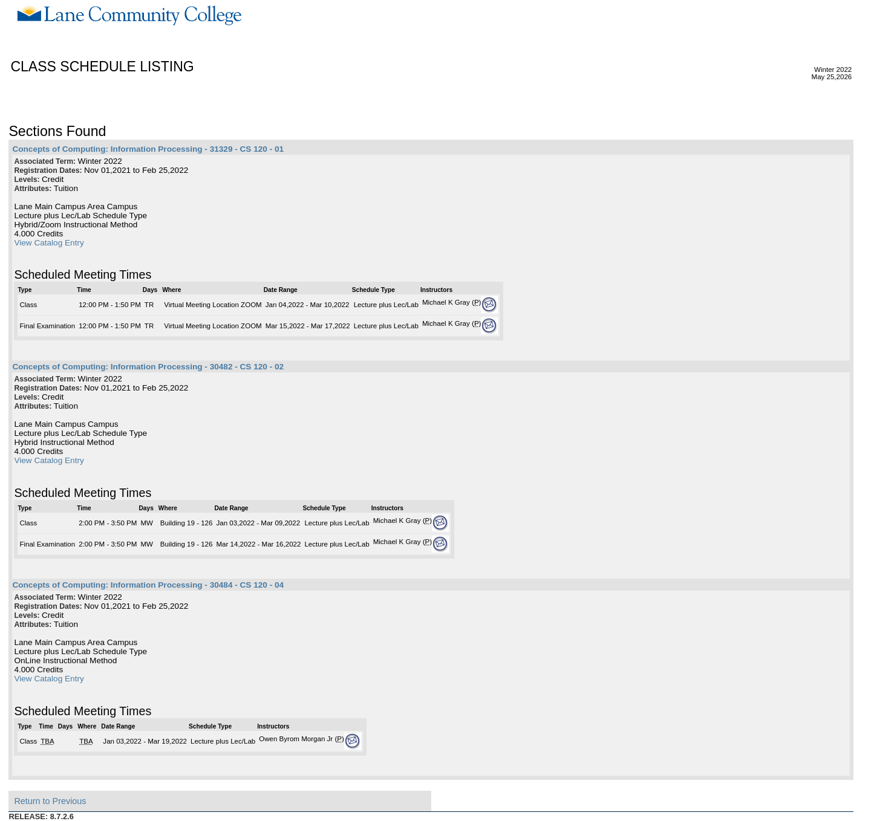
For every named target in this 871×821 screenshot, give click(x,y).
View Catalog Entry (48, 242)
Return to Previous (50, 801)
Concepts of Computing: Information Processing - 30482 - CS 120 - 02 (148, 366)
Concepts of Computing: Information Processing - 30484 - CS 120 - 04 (148, 584)
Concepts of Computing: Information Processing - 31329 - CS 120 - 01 (148, 149)
